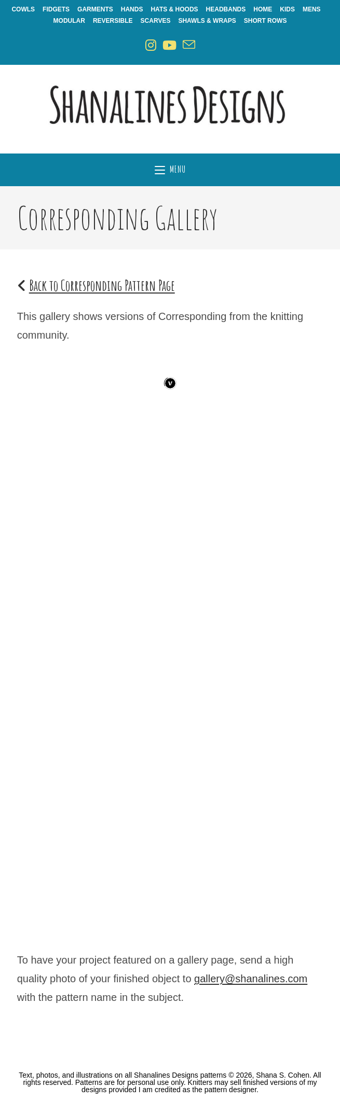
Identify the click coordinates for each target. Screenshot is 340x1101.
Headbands (226, 9)
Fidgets (56, 9)
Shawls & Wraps (207, 20)
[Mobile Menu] (170, 170)
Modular (69, 20)
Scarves (156, 20)
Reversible (113, 20)
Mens (312, 9)
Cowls (23, 9)
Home (262, 9)
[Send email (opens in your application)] (189, 45)
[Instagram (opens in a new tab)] (150, 45)
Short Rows (265, 20)
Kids (287, 9)
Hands (132, 9)
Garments (95, 9)
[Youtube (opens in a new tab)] (169, 45)
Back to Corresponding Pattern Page (102, 285)
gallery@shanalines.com (250, 978)
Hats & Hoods (174, 9)
